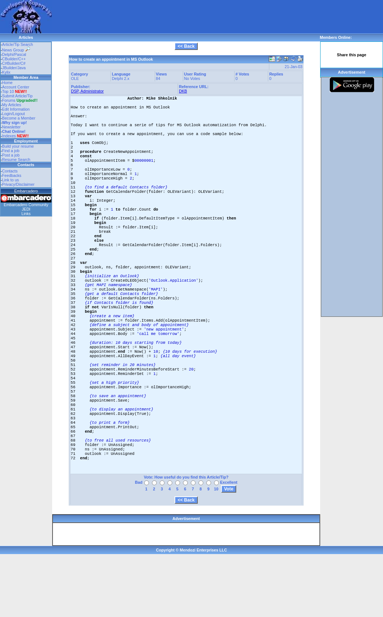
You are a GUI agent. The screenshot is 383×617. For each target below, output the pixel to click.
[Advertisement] (107, 11)
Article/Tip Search (17, 44)
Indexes (9, 136)
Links (26, 213)
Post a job (11, 155)
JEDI (26, 209)
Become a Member (18, 118)
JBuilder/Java (14, 68)
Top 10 (8, 91)
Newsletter (11, 127)
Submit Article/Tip (17, 96)
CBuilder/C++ (14, 59)
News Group (16, 50)
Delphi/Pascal (14, 54)
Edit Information (16, 109)
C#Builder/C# (14, 63)
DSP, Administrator (87, 91)
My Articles (11, 105)
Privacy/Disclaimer (18, 184)
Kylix (6, 72)
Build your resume (18, 146)
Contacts (10, 171)
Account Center (15, 87)
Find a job (11, 150)
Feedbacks (11, 175)
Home (7, 82)
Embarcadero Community (26, 204)
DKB (183, 91)
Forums (20, 100)
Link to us (10, 180)
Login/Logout (13, 113)
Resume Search (16, 159)
